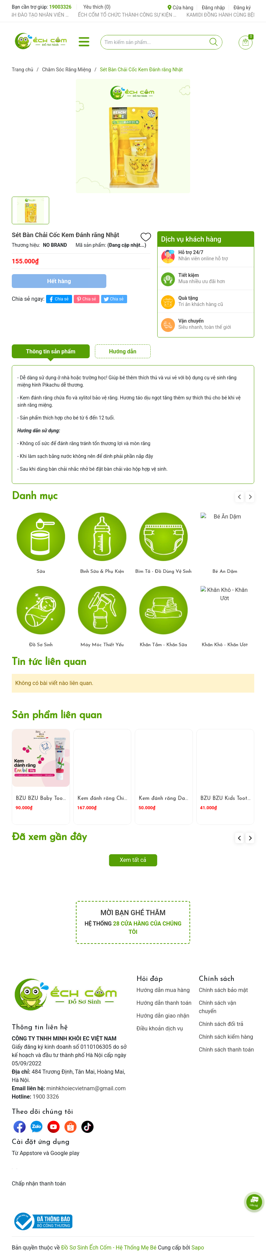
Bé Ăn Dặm (224, 568)
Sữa (41, 568)
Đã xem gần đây (49, 834)
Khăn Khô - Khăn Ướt (225, 641)
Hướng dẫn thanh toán (164, 999)
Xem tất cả (133, 857)
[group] (133, 136)
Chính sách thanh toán (226, 1046)
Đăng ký (242, 7)
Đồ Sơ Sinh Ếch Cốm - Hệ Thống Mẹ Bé (109, 1244)
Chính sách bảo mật (223, 987)
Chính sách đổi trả (221, 1021)
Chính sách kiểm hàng (226, 1033)
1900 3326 (46, 1093)
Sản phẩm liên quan (57, 712)
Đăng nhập (213, 7)
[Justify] (213, 42)
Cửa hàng (180, 7)
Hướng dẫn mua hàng (163, 987)
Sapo (198, 1244)
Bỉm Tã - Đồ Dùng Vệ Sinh (163, 568)
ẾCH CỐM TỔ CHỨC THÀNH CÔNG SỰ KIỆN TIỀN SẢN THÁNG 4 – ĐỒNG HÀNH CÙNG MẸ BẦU (138, 15)
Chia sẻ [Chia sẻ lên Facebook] (58, 299)
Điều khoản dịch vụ (159, 1025)
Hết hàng (59, 281)
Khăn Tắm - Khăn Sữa (163, 641)
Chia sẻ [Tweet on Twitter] (113, 299)
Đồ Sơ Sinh (41, 641)
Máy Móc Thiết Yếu (102, 641)
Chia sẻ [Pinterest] (86, 299)
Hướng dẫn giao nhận (162, 1012)
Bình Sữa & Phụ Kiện (102, 568)
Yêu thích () (96, 7)
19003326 (60, 7)
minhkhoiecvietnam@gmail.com (86, 1085)
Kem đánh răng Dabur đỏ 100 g (177, 795)
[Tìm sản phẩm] (161, 42)
